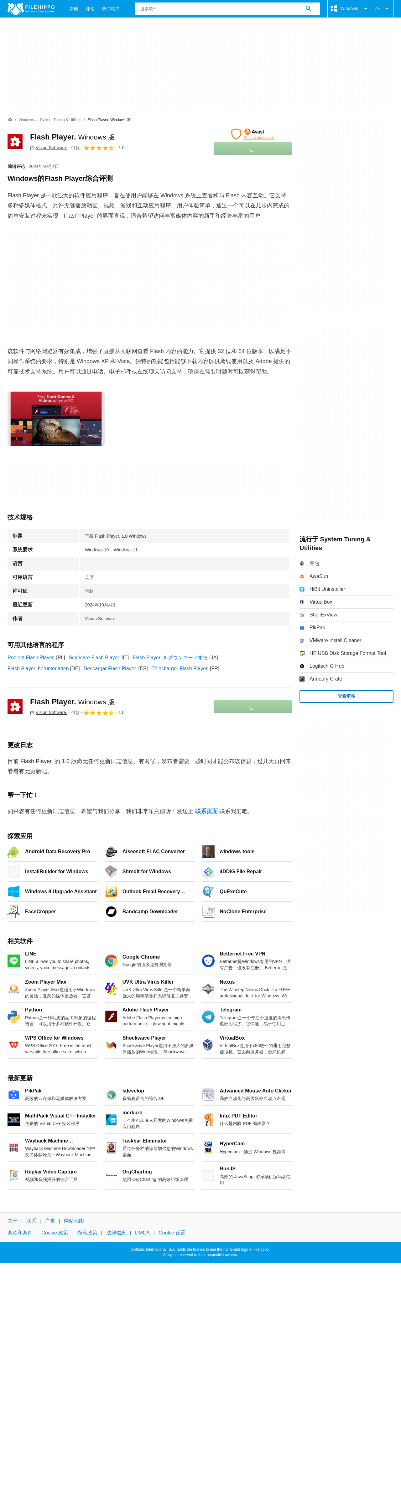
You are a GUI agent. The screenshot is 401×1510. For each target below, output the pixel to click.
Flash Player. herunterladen (38, 668)
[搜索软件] (308, 9)
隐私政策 (87, 1232)
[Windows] (26, 120)
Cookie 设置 (172, 1232)
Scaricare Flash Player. (95, 657)
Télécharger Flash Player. (180, 668)
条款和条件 (20, 1232)
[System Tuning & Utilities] (60, 120)
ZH (383, 9)
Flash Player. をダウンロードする (170, 657)
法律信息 (116, 1232)
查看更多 (346, 696)
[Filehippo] (31, 9)
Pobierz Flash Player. (31, 657)
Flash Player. (72, 137)
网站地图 (74, 1221)
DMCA (142, 1232)
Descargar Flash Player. (110, 668)
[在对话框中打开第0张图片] (56, 419)
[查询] (227, 9)
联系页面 (206, 811)
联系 (31, 1221)
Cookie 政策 (54, 1232)
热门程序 (111, 8)
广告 (50, 1221)
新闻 (74, 8)
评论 (90, 8)
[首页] (10, 120)
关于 (13, 1221)
